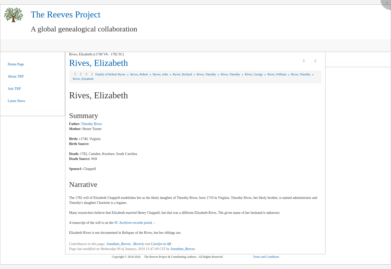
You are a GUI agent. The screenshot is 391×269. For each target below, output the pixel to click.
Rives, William (277, 74)
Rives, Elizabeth (98, 63)
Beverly (138, 244)
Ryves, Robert (139, 74)
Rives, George (254, 74)
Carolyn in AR (161, 244)
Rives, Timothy (207, 74)
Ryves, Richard (183, 74)
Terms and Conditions (266, 257)
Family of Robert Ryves (110, 74)
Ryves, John (161, 74)
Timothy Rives (91, 124)
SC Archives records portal (133, 223)
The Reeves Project (65, 14)
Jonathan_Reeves (118, 244)
